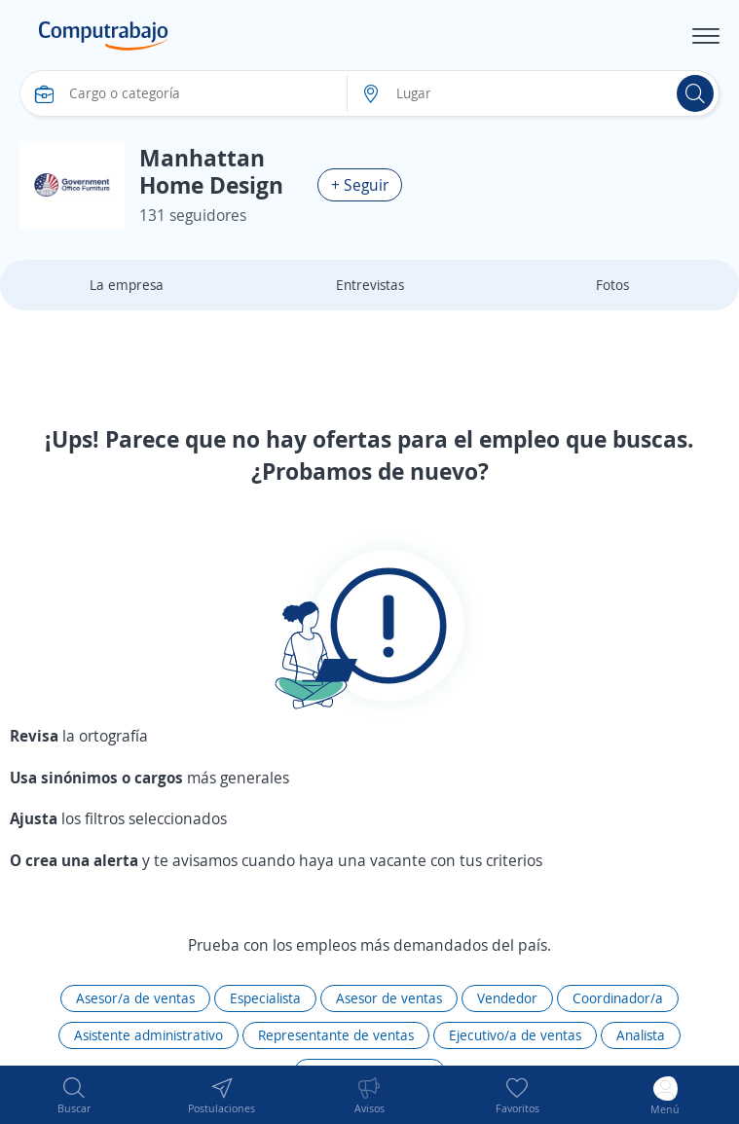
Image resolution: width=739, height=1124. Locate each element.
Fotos (612, 284)
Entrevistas (370, 284)
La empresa (127, 284)
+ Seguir (359, 185)
